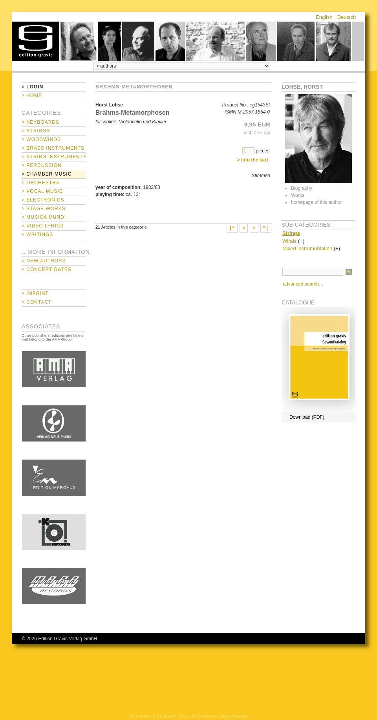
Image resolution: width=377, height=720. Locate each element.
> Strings (36, 131)
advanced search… (303, 284)
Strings (291, 233)
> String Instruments (54, 156)
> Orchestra (41, 182)
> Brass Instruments (53, 148)
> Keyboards (40, 122)
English (324, 17)
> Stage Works (44, 208)
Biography (301, 188)
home (35, 41)
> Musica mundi (44, 217)
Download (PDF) (306, 417)
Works (297, 195)
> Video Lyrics (43, 226)
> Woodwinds (41, 139)
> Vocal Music (42, 191)
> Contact (36, 302)
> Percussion (42, 165)
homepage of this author (316, 202)
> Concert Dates (46, 269)
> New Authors (44, 261)
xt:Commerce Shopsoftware (218, 716)
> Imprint (35, 293)
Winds (289, 241)
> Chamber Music (46, 174)
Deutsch (346, 17)
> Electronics (43, 200)
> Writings (37, 234)
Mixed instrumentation (307, 248)
